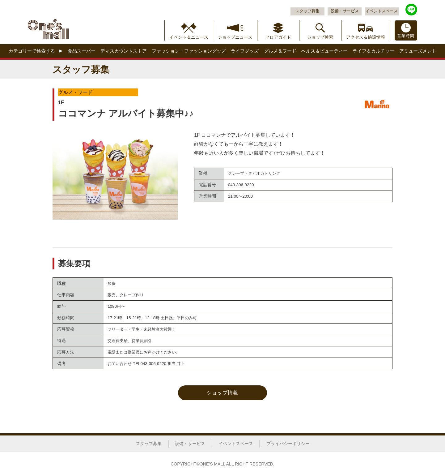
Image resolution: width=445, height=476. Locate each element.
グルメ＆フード (280, 51)
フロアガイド (278, 37)
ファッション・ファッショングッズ (189, 51)
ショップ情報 (222, 392)
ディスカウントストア (123, 51)
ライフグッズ (245, 51)
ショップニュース (235, 37)
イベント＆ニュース (188, 37)
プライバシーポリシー (288, 443)
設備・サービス (345, 11)
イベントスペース (382, 11)
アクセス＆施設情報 (365, 37)
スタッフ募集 (307, 11)
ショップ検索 (320, 37)
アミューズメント (417, 51)
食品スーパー (81, 51)
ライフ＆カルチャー (373, 51)
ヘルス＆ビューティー (324, 51)
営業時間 (405, 36)
